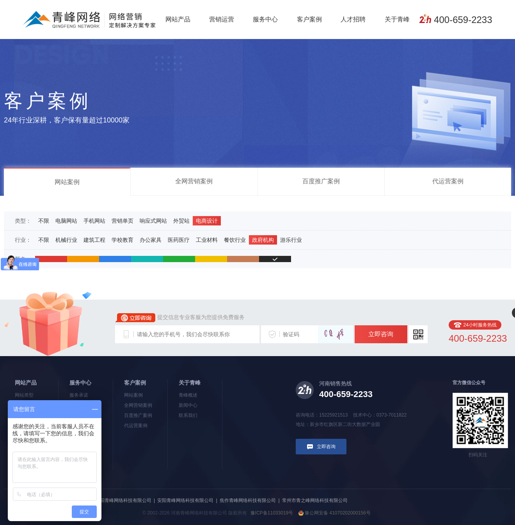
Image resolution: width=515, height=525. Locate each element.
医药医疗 (179, 240)
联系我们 (188, 415)
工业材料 (207, 240)
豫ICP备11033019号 (271, 513)
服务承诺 (78, 395)
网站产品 (177, 19)
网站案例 (67, 182)
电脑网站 (66, 221)
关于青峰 (397, 19)
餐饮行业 (235, 240)
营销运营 (221, 19)
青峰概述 (188, 395)
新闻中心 (188, 405)
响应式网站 (153, 221)
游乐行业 (291, 240)
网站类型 (24, 395)
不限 (43, 221)
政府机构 (263, 240)
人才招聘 (353, 19)
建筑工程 (94, 240)
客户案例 (309, 19)
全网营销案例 (194, 181)
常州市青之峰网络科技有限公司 (315, 500)
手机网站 (94, 221)
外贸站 (181, 221)
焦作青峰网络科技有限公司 (248, 500)
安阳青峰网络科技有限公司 (185, 500)
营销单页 (122, 221)
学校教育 (122, 240)
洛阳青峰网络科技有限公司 (123, 500)
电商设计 (207, 221)
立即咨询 (380, 334)
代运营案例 (448, 181)
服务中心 (265, 19)
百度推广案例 (321, 181)
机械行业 (66, 240)
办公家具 (151, 240)
